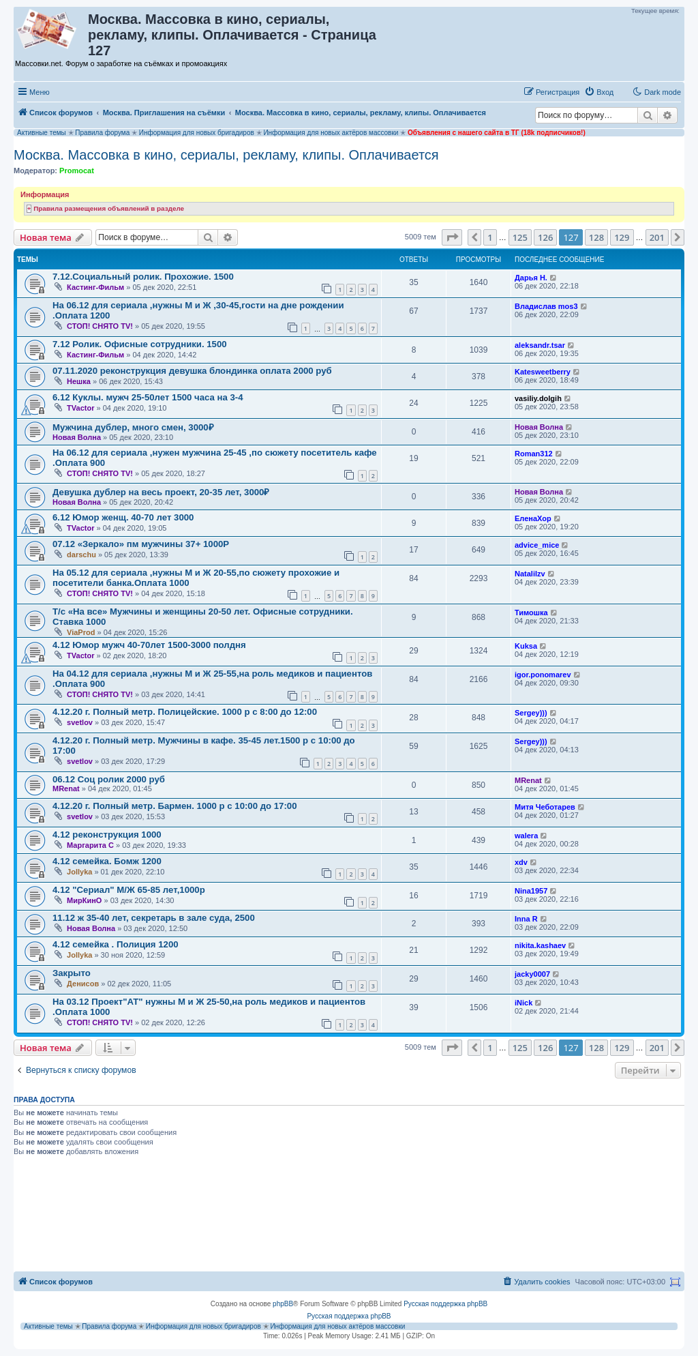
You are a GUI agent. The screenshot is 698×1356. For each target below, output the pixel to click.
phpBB (283, 1304)
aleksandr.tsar (540, 345)
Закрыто (71, 973)
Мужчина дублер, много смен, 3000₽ (133, 427)
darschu (81, 554)
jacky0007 (532, 974)
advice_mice (537, 545)
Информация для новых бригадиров (196, 132)
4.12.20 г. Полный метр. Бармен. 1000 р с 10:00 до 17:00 (174, 806)
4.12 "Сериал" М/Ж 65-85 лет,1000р (128, 890)
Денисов (83, 983)
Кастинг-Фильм (95, 287)
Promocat (76, 170)
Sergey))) (531, 713)
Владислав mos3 (546, 306)
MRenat (66, 788)
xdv (521, 862)
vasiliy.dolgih (538, 398)
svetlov (80, 722)
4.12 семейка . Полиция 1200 (115, 944)
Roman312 (534, 453)
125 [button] (520, 237)
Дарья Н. (531, 278)
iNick (523, 1003)
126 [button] (545, 237)
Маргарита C (90, 845)
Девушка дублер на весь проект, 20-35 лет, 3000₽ (160, 492)
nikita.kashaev (540, 945)
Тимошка (531, 612)
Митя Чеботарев (545, 807)
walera (526, 835)
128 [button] (596, 237)
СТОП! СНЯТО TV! (100, 326)
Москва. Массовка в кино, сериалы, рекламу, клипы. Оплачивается (226, 154)
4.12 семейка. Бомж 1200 (107, 861)
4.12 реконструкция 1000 (107, 834)
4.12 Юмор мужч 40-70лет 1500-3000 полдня (149, 645)
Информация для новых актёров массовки (330, 132)
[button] (452, 237)
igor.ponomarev (543, 674)
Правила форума (102, 132)
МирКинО (84, 900)
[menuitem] (598, 92)
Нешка (79, 381)
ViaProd (81, 632)
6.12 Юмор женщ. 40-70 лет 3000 (123, 517)
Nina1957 (531, 891)
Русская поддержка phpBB (445, 1304)
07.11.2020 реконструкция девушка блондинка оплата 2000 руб (192, 371)
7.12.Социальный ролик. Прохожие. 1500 (143, 276)
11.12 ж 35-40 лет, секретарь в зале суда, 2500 (153, 918)
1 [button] (489, 237)
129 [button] (621, 237)
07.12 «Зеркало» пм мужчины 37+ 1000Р (140, 544)
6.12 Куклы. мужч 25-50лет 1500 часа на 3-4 (147, 397)
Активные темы (41, 132)
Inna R (526, 919)
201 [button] (657, 237)
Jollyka (79, 872)
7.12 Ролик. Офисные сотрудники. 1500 (139, 344)
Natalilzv (530, 574)
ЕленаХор (533, 518)
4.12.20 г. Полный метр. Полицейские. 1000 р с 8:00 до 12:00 (184, 712)
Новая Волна (76, 437)
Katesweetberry (543, 372)
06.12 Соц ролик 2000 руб (108, 779)
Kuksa (526, 646)
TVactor (80, 408)
